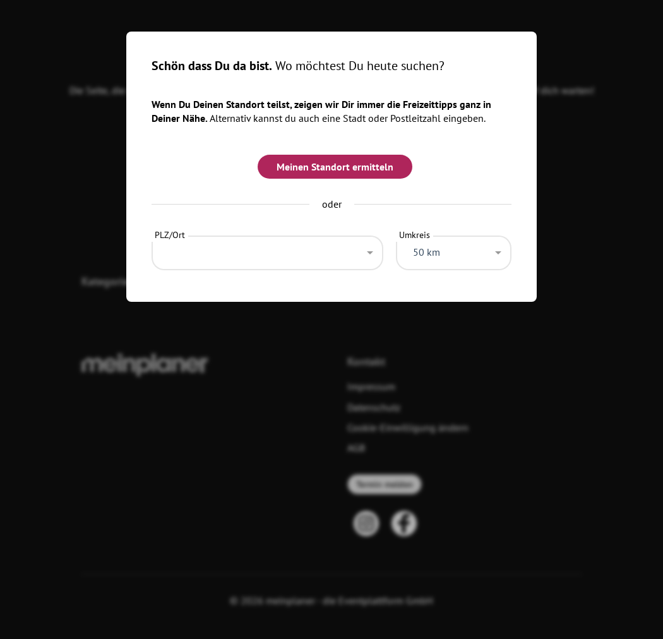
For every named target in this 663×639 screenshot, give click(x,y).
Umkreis (414, 235)
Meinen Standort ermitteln (335, 166)
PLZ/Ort (170, 235)
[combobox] (267, 249)
